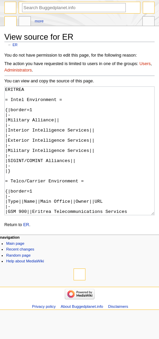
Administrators (18, 70)
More (39, 21)
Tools (148, 22)
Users (145, 63)
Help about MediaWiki (25, 286)
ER (15, 45)
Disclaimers (118, 332)
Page (10, 22)
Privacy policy (44, 332)
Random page (18, 281)
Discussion (25, 22)
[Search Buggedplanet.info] (74, 7)
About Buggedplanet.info (82, 332)
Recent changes (20, 275)
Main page (15, 269)
